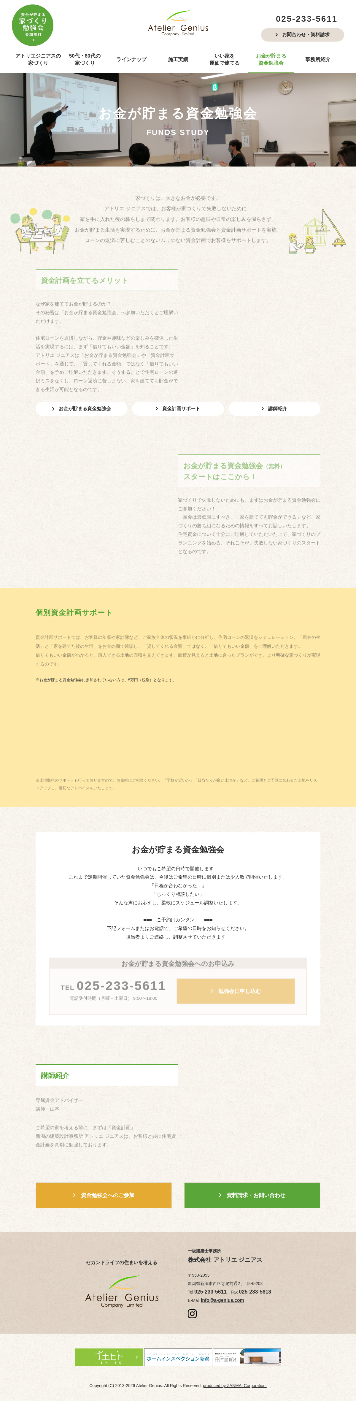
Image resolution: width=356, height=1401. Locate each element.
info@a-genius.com (219, 1297)
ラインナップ (131, 59)
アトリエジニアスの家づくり (38, 59)
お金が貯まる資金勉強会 (271, 59)
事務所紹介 (317, 59)
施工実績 (178, 59)
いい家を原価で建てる (224, 59)
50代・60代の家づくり (85, 59)
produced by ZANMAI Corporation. (235, 1381)
